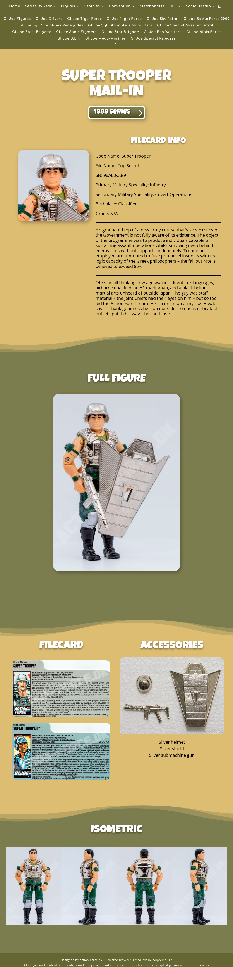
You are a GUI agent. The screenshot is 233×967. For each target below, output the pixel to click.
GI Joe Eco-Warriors (163, 32)
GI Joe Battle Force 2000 (206, 19)
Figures (68, 6)
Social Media (198, 6)
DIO (173, 6)
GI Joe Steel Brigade (31, 32)
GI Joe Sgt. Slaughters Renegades (51, 25)
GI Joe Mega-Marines (105, 38)
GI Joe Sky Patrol (163, 19)
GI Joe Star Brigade (120, 32)
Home (14, 6)
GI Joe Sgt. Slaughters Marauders (120, 25)
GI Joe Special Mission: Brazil (185, 25)
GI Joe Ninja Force (203, 32)
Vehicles (92, 6)
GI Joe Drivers (49, 19)
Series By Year (38, 6)
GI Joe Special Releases (153, 38)
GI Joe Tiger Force (84, 19)
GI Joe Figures (17, 19)
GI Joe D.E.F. (69, 38)
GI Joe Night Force (124, 19)
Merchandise (152, 6)
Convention (120, 6)
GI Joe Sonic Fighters (76, 32)
